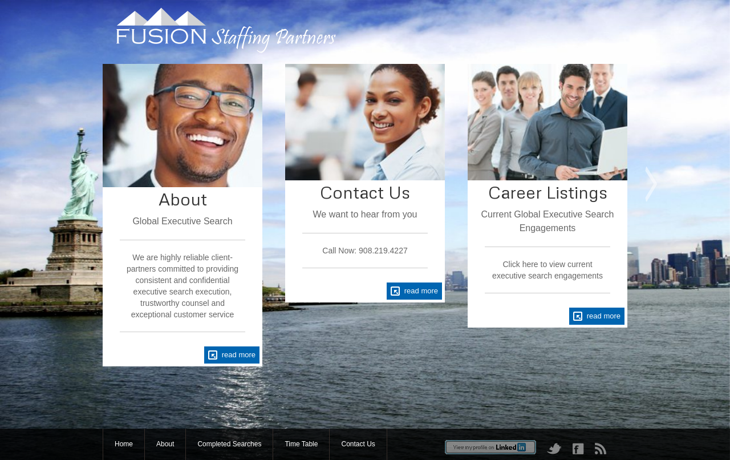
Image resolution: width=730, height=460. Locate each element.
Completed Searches (229, 444)
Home (124, 444)
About (165, 444)
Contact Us (358, 444)
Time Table (301, 444)
